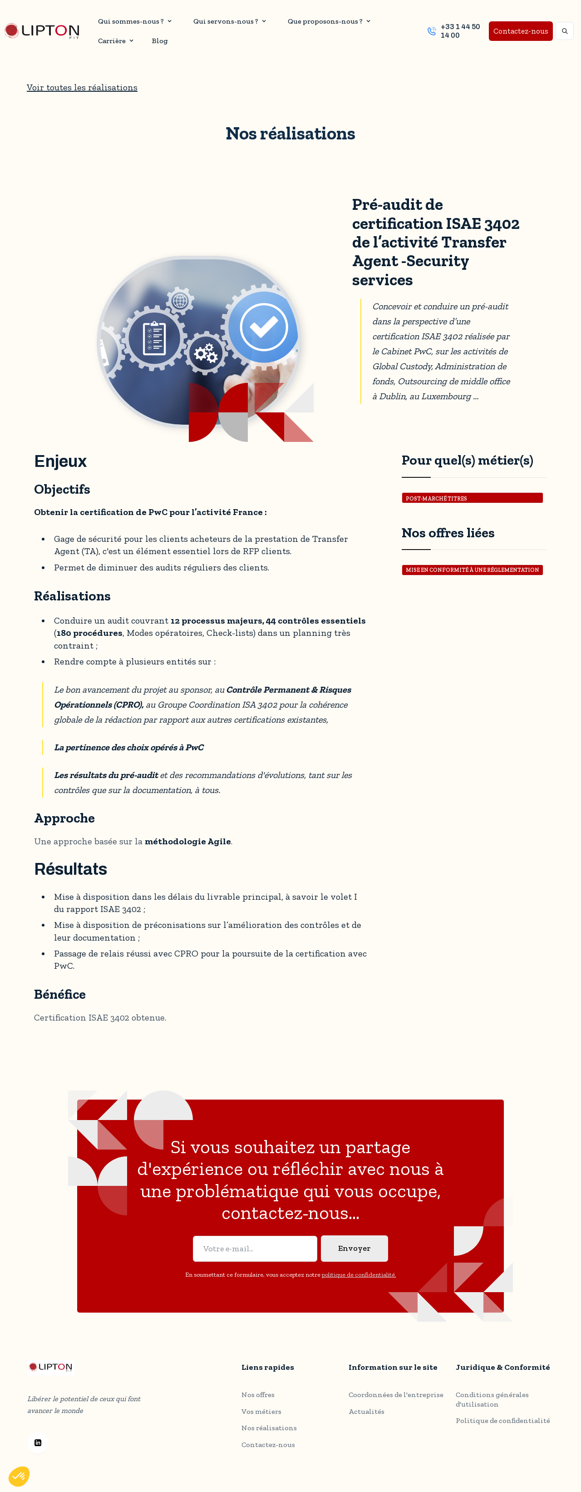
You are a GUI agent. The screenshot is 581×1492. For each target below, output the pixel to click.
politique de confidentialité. (359, 1270)
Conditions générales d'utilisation (492, 1377)
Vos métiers (261, 1402)
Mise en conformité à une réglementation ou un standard (472, 571)
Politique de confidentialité (503, 1398)
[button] (133, 21)
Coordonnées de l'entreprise (396, 1378)
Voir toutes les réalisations (82, 87)
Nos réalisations (269, 1419)
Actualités (366, 1395)
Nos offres (258, 1386)
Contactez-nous (520, 30)
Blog (160, 40)
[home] (42, 31)
